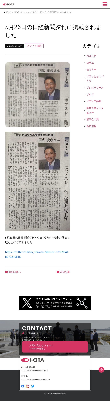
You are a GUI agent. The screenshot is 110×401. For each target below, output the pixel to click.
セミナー (91, 69)
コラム (90, 62)
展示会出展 (93, 119)
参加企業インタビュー (95, 110)
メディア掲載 (94, 101)
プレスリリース (95, 87)
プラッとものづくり (95, 78)
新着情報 (91, 126)
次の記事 (63, 271)
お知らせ (91, 55)
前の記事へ (13, 271)
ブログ (90, 94)
